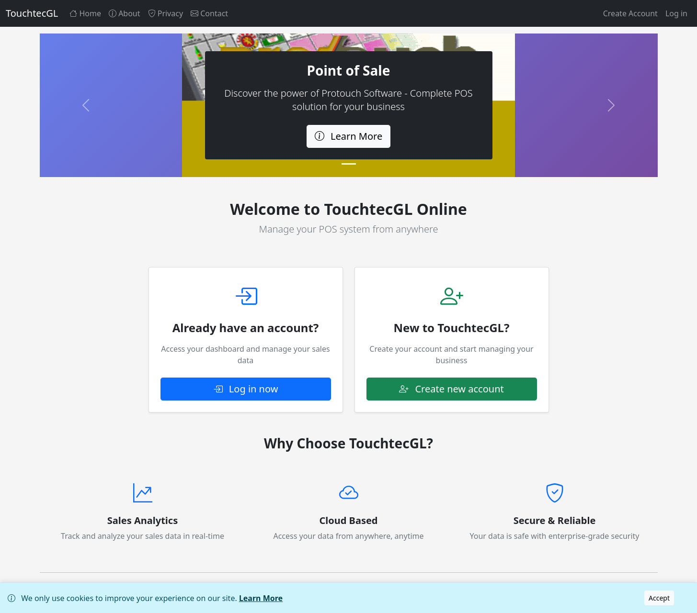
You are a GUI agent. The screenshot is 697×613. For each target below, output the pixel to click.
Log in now (245, 388)
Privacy (165, 13)
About (124, 13)
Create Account (630, 13)
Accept (659, 597)
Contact (209, 13)
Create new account (451, 388)
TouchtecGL (32, 13)
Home (85, 13)
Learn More (261, 598)
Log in (676, 13)
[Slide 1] (349, 163)
